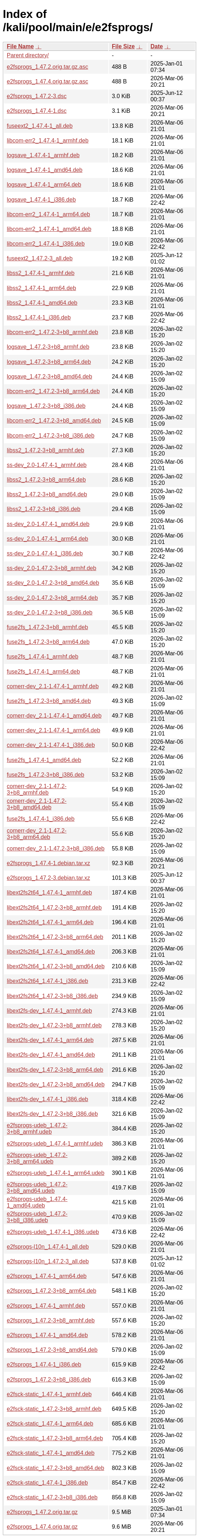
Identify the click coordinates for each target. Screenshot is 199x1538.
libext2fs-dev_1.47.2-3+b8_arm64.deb (55, 1070)
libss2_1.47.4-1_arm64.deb (41, 288)
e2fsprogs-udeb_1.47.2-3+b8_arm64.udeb (37, 1158)
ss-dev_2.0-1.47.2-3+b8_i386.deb (50, 612)
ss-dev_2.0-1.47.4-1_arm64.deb (47, 539)
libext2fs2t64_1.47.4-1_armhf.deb (49, 892)
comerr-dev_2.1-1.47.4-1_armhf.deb (53, 686)
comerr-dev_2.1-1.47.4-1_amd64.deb (54, 716)
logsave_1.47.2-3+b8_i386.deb (46, 406)
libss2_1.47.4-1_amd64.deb (42, 303)
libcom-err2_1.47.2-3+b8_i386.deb (50, 436)
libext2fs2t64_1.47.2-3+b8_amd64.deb (56, 966)
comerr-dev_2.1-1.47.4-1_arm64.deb (53, 730)
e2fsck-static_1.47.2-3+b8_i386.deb (52, 1497)
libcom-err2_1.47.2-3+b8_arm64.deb (53, 391)
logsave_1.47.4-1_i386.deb (41, 200)
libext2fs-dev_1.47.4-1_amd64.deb (51, 1055)
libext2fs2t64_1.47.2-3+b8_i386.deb (52, 996)
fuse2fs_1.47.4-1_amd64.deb (44, 760)
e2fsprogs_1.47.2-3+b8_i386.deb (49, 1380)
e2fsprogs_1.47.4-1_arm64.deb (46, 1276)
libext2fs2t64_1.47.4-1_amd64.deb (51, 952)
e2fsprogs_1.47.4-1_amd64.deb (47, 1335)
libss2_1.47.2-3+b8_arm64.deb (46, 480)
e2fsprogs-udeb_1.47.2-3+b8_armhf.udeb (37, 1128)
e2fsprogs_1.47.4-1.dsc (36, 111)
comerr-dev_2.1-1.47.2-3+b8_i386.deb (56, 848)
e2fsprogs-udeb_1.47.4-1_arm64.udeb (55, 1173)
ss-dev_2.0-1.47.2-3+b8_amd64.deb (53, 583)
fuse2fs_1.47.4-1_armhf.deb (42, 657)
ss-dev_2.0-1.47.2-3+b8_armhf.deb (51, 568)
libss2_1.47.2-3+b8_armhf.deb (45, 450)
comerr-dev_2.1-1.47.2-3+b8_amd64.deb (36, 804)
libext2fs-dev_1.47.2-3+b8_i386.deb (52, 1114)
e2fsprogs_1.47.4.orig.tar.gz (42, 1527)
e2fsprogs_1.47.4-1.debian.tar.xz (48, 863)
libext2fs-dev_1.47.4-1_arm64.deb (50, 1040)
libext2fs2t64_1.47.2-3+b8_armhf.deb (54, 908)
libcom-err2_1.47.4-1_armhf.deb (48, 141)
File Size (123, 46)
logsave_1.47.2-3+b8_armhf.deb (48, 347)
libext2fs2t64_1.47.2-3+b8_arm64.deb (55, 937)
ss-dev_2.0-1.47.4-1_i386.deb (45, 553)
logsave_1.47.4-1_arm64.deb (44, 185)
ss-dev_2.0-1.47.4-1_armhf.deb (46, 465)
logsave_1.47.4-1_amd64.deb (45, 170)
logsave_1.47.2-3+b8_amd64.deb (49, 376)
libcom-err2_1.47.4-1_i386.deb (46, 244)
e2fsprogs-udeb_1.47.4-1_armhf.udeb (55, 1144)
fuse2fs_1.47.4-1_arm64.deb (43, 672)
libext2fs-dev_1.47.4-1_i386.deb (47, 1099)
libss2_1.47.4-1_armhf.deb (40, 273)
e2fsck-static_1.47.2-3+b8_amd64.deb (55, 1468)
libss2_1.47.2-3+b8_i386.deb (43, 509)
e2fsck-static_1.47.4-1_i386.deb (47, 1483)
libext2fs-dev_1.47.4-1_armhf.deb (49, 1011)
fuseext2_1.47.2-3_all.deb (40, 258)
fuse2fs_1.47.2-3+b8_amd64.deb (49, 701)
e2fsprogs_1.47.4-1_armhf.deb (46, 1306)
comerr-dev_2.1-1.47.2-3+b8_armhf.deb (36, 789)
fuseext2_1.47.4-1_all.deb (40, 126)
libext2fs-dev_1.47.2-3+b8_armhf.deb (54, 1025)
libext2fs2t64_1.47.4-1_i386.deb (47, 981)
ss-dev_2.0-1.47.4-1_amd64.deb (48, 524)
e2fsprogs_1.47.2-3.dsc (36, 96)
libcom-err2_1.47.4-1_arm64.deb (48, 214)
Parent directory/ (28, 55)
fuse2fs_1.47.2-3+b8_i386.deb (45, 775)
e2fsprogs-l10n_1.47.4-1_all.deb (48, 1247)
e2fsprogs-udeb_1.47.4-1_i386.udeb (53, 1232)
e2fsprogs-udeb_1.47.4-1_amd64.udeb (37, 1202)
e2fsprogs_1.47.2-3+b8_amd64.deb (52, 1350)
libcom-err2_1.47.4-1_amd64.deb (49, 229)
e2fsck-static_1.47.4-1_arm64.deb (50, 1424)
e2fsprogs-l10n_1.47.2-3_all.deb (48, 1261)
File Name (20, 46)
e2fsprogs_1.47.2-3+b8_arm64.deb (51, 1291)
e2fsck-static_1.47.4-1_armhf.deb (49, 1394)
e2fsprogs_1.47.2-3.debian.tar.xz (48, 878)
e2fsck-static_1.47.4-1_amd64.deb (50, 1453)
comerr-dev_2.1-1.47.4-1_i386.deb (51, 745)
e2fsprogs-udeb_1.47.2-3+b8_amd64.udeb (37, 1187)
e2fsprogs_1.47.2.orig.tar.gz (42, 1512)
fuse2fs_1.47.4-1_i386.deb (40, 819)
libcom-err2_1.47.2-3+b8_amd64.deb (54, 421)
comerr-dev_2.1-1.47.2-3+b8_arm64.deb (36, 834)
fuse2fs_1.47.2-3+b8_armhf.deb (47, 627)
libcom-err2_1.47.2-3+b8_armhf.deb (52, 332)
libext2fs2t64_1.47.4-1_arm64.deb (50, 922)
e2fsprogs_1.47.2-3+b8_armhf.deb (51, 1320)
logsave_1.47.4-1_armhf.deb (43, 155)
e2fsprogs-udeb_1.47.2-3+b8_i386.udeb (37, 1217)
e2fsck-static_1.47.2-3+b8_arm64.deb (55, 1438)
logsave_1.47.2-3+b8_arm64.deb (49, 362)
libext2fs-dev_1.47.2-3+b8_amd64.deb (56, 1084)
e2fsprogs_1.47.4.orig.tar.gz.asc (47, 81)
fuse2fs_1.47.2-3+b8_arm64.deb (48, 642)
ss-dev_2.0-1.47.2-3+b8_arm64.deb (52, 598)
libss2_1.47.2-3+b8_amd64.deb (47, 494)
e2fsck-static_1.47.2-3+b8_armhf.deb (54, 1409)
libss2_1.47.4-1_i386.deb (39, 317)
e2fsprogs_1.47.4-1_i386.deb (44, 1364)
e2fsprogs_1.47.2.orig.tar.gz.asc (47, 67)
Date (156, 46)
